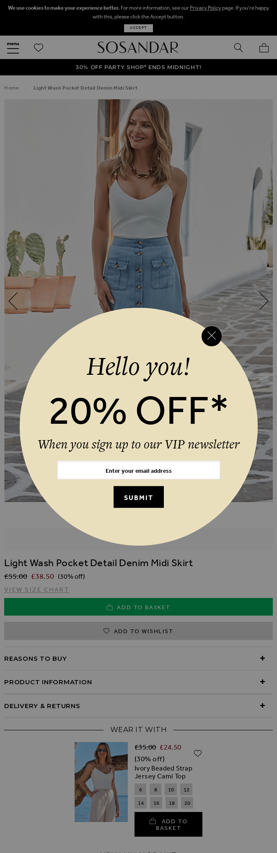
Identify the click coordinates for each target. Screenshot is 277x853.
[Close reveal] (212, 336)
